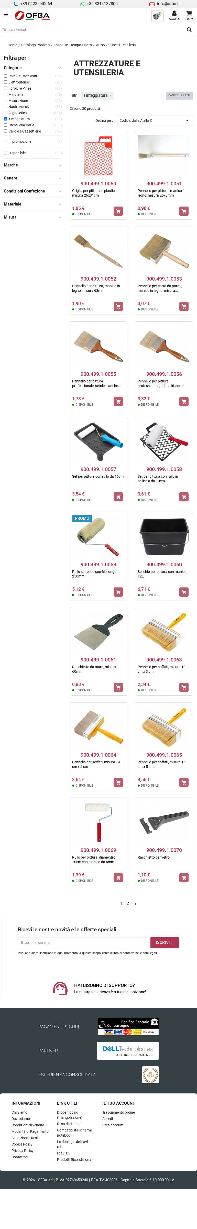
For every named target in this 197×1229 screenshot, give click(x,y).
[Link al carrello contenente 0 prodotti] (189, 15)
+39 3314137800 (102, 3)
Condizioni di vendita (28, 1125)
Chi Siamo (19, 1112)
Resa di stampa (69, 1124)
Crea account (113, 1125)
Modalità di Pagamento (30, 1131)
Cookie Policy (22, 1144)
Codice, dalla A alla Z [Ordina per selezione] (154, 120)
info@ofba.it (168, 3)
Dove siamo (21, 1119)
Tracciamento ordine (118, 1112)
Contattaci (20, 1157)
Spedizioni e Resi (25, 1138)
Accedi (107, 1119)
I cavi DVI (64, 1153)
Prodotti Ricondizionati (75, 1160)
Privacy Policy (23, 1151)
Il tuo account (118, 1103)
